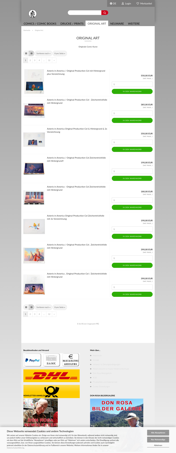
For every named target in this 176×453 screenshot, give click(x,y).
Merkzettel (144, 3)
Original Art (97, 23)
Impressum (97, 355)
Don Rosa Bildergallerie (102, 373)
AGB (95, 377)
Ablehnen (158, 445)
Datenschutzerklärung (15, 448)
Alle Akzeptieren (158, 432)
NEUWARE (117, 23)
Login (126, 3)
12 (49, 60)
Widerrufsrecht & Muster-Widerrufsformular (111, 369)
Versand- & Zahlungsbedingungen (106, 364)
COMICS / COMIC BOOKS (40, 23)
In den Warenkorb (132, 91)
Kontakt (96, 360)
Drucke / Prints (72, 23)
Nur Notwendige (158, 439)
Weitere (134, 23)
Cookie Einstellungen (101, 386)
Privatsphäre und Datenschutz (105, 382)
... (44, 60)
